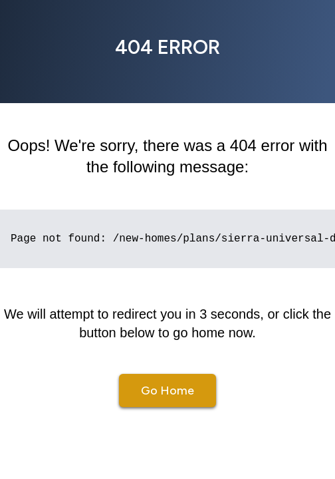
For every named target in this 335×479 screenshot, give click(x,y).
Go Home (167, 390)
